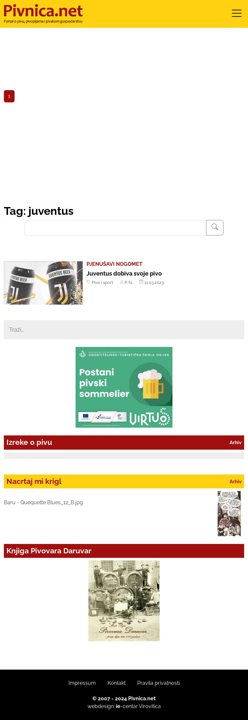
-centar (127, 706)
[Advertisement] (124, 156)
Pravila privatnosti (158, 683)
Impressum (82, 683)
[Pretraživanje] (214, 227)
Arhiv (236, 442)
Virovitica (150, 706)
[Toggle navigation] (237, 15)
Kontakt (117, 683)
